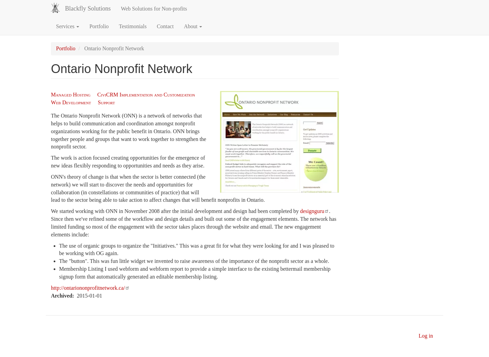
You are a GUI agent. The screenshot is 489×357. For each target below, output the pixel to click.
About (193, 26)
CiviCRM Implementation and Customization (146, 94)
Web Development (71, 102)
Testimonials (133, 26)
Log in (426, 336)
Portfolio (99, 26)
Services (67, 26)
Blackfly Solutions (88, 8)
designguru (314, 211)
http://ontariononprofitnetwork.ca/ (90, 288)
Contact (165, 26)
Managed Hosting (71, 94)
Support (106, 102)
